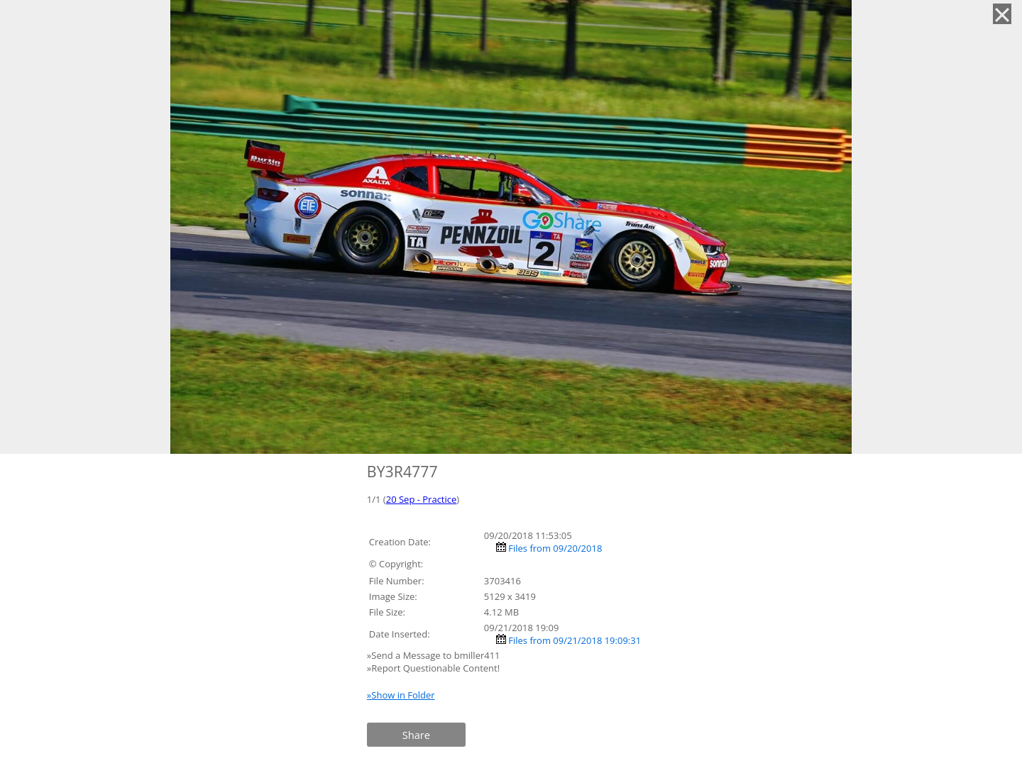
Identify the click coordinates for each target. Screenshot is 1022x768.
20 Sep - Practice (421, 499)
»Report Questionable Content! (433, 668)
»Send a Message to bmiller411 (434, 655)
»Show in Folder (401, 695)
